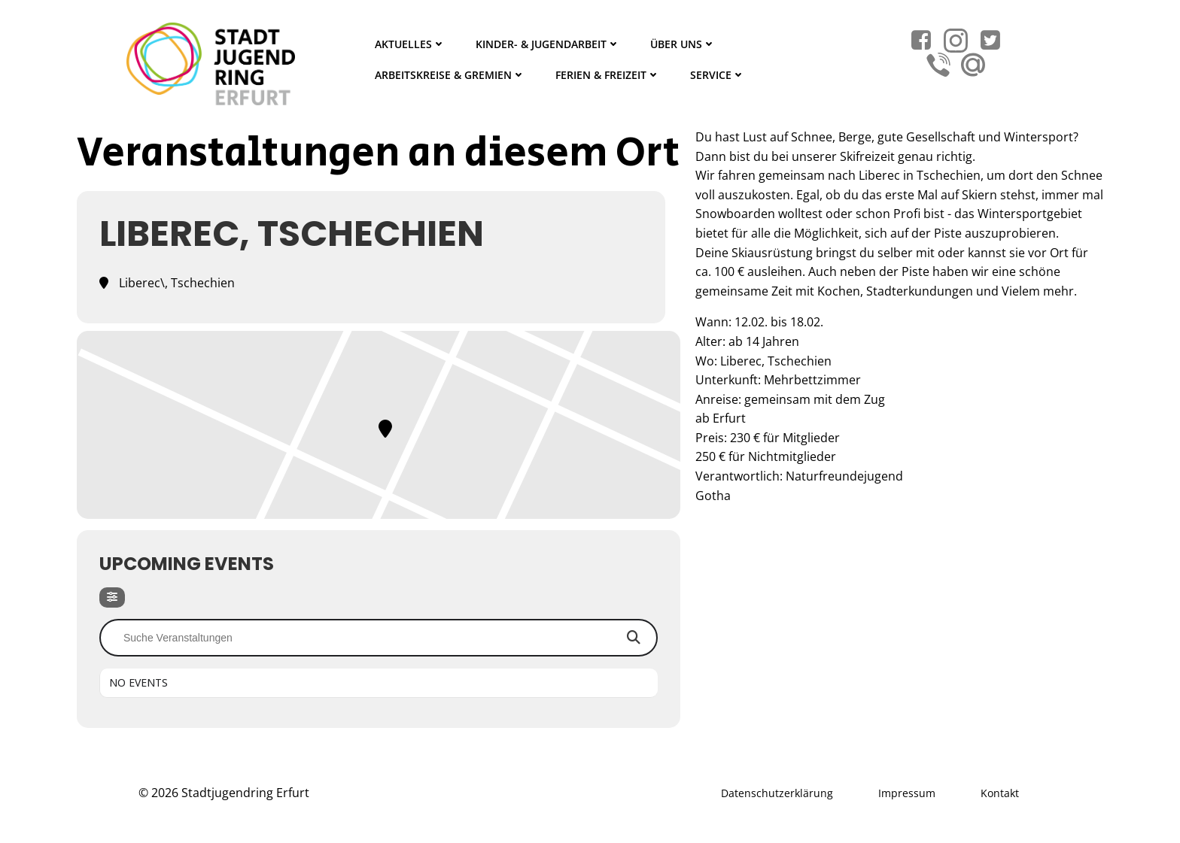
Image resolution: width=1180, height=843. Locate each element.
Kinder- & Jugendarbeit (548, 44)
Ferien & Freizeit (607, 75)
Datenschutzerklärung (777, 793)
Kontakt (1000, 793)
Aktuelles (410, 44)
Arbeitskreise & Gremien (450, 75)
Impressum (906, 793)
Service (717, 75)
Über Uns (683, 44)
